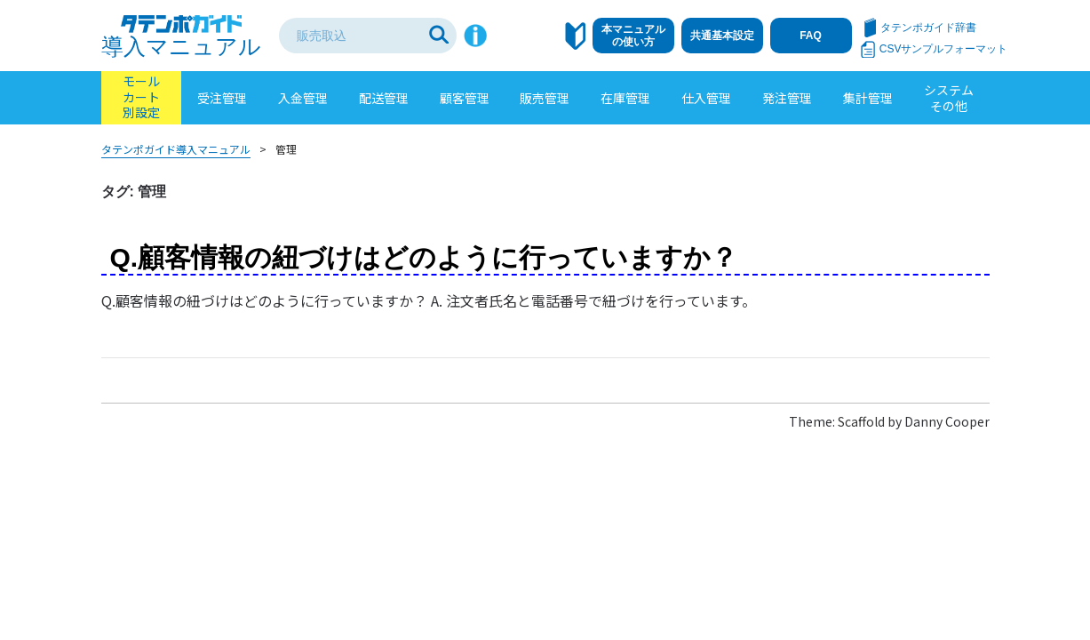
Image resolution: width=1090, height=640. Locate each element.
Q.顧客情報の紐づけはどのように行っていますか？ (424, 257)
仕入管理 (706, 98)
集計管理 (868, 98)
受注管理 (222, 98)
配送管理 (384, 98)
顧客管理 (464, 98)
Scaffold (861, 421)
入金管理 (303, 98)
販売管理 (544, 98)
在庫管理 (625, 98)
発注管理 (787, 98)
